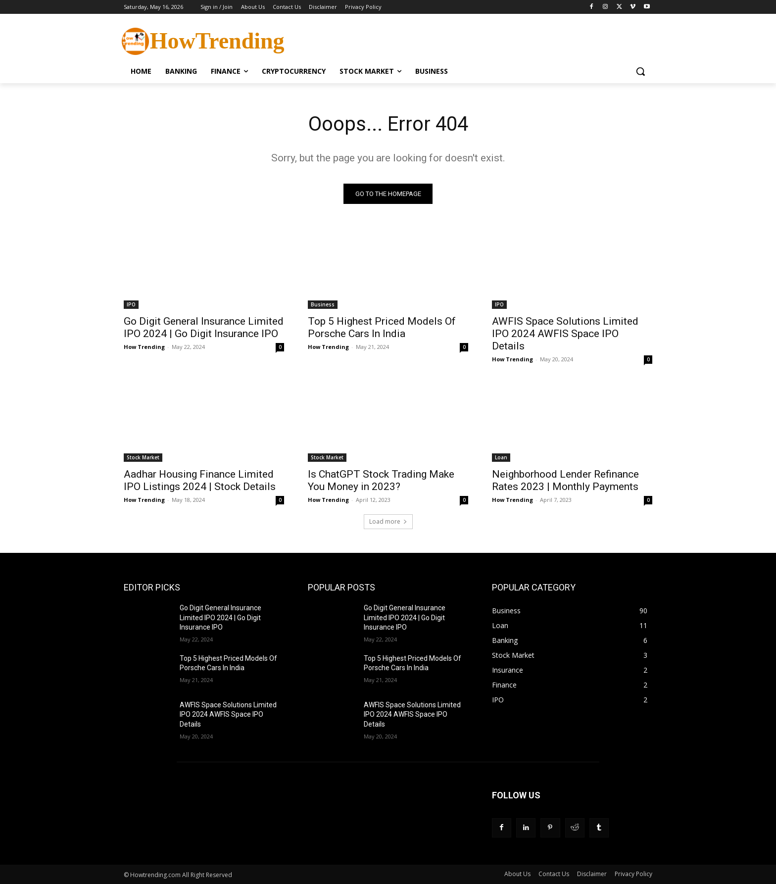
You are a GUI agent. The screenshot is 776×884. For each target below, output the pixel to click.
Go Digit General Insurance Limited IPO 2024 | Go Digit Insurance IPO (204, 327)
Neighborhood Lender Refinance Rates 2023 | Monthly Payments (565, 480)
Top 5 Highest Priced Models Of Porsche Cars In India (382, 327)
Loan (501, 457)
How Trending (144, 346)
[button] (640, 71)
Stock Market (143, 457)
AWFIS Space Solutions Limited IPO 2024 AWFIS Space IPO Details (565, 333)
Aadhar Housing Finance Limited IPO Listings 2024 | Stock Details (200, 480)
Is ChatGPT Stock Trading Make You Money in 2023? (381, 480)
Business (323, 304)
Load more (388, 521)
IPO (131, 304)
